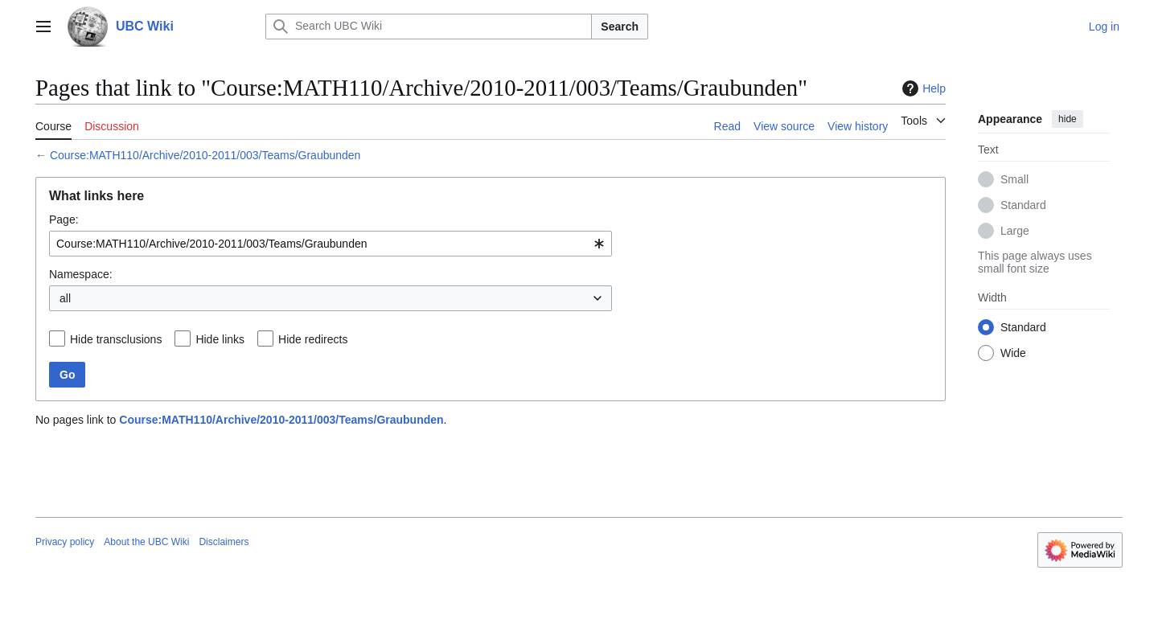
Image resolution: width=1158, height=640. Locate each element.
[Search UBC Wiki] (428, 26)
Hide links (219, 339)
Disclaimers (223, 542)
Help (922, 88)
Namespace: (81, 274)
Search (620, 26)
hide (1067, 119)
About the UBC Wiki (146, 542)
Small (1014, 179)
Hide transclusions (116, 339)
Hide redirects (312, 339)
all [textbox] (65, 298)
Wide (1013, 353)
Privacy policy (64, 542)
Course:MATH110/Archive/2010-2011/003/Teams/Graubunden (205, 155)
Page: (64, 219)
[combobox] (330, 243)
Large (1014, 230)
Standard (1023, 205)
